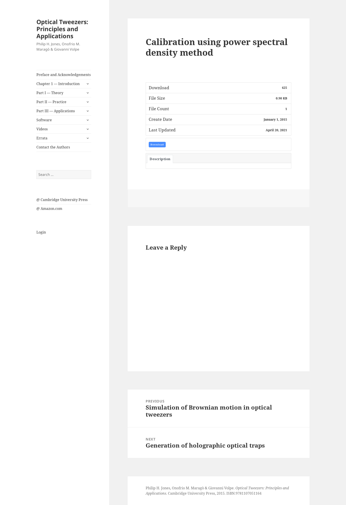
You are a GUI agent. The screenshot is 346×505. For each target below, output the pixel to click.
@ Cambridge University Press (62, 199)
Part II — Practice (51, 101)
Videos (42, 129)
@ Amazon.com (49, 208)
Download (157, 144)
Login (41, 232)
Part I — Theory (49, 92)
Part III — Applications (55, 110)
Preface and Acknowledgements (63, 74)
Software (44, 120)
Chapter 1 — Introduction (58, 83)
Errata (41, 138)
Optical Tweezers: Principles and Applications (62, 29)
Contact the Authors (53, 147)
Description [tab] (160, 159)
